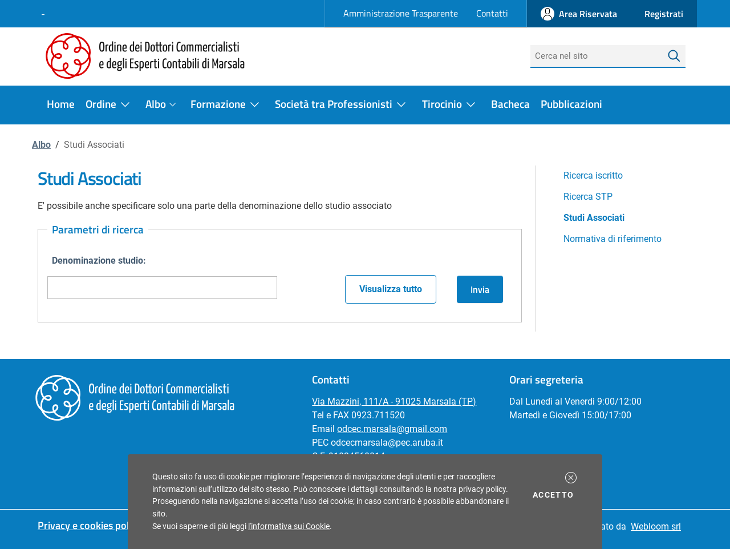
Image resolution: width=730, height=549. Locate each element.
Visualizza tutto (390, 289)
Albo (41, 144)
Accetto (555, 494)
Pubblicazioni (571, 103)
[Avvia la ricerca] (674, 56)
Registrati (663, 14)
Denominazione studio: (99, 260)
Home (61, 103)
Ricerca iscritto (593, 175)
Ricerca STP (588, 196)
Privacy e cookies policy (89, 525)
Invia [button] (480, 289)
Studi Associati (593, 217)
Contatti (492, 13)
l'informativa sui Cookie (289, 526)
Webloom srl (656, 526)
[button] (571, 478)
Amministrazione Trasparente (400, 13)
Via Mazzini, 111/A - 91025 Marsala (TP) (394, 401)
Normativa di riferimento (612, 238)
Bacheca (510, 103)
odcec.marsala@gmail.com (392, 428)
